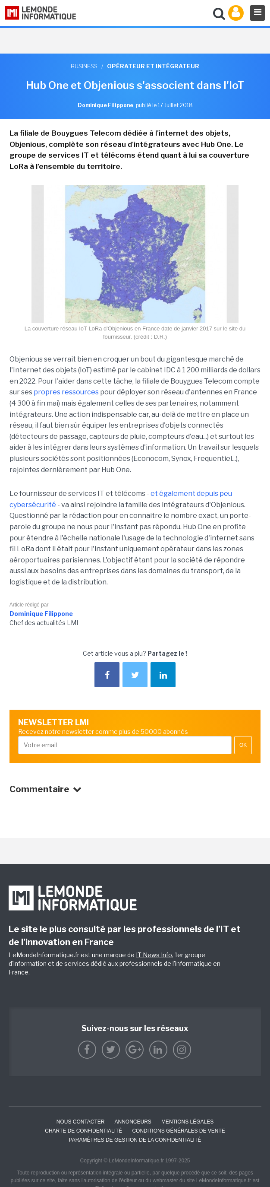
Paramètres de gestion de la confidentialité (135, 1140)
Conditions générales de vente (178, 1131)
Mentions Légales (187, 1122)
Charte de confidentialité (83, 1131)
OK (243, 745)
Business (84, 66)
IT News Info (154, 954)
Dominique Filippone (41, 613)
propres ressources (66, 392)
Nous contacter (81, 1122)
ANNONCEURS (133, 1122)
